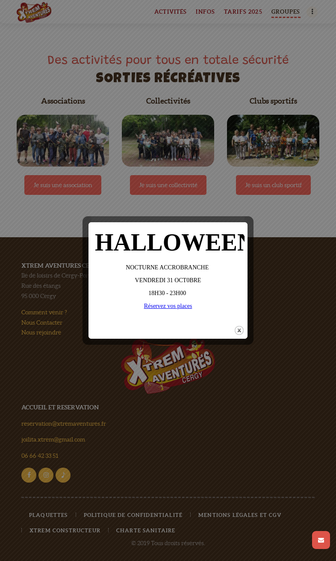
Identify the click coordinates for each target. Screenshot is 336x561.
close (239, 326)
